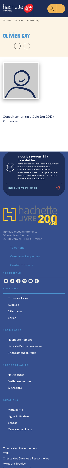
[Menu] (56, 8)
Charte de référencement (20, 448)
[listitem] (6, 281)
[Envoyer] (57, 188)
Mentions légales (14, 463)
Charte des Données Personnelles (26, 458)
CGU (6, 453)
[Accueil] (18, 8)
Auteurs (19, 20)
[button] (22, 46)
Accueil (7, 20)
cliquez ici (39, 178)
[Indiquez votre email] (29, 188)
